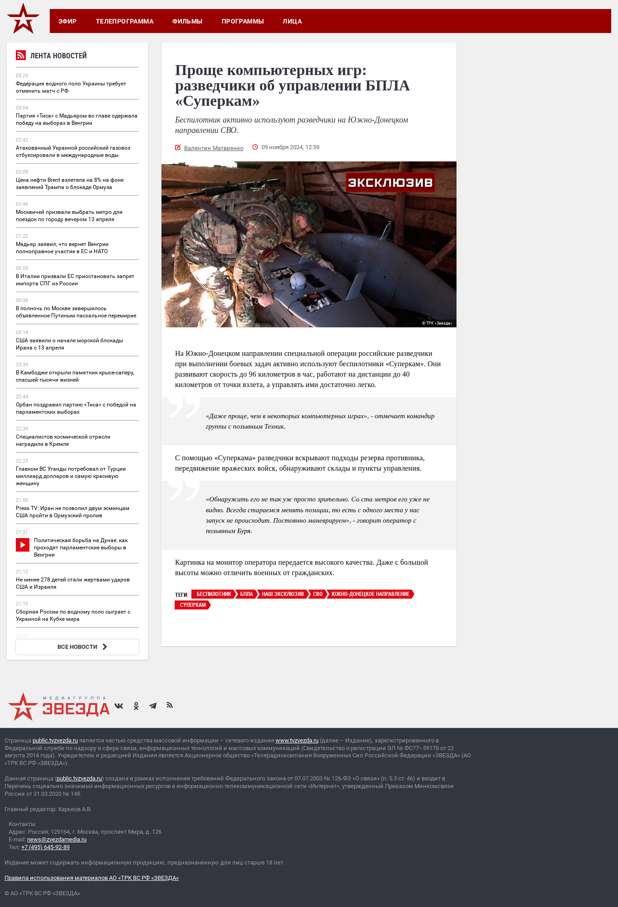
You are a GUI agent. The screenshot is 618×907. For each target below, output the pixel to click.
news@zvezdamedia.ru (56, 839)
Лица (292, 21)
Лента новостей (51, 56)
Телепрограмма (124, 21)
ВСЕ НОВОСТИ (83, 646)
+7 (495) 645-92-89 (45, 847)
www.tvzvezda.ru (297, 740)
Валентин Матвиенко (213, 148)
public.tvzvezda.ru (55, 740)
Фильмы (187, 21)
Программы (243, 21)
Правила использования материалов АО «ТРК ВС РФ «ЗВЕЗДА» (92, 877)
